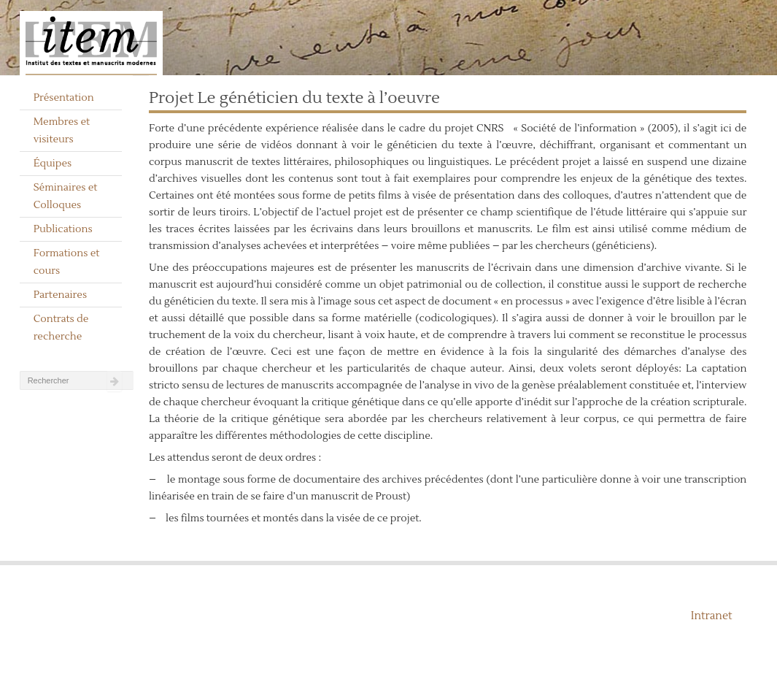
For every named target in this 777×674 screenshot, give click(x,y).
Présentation (64, 97)
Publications (63, 229)
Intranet (711, 616)
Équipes (53, 163)
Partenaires (61, 295)
